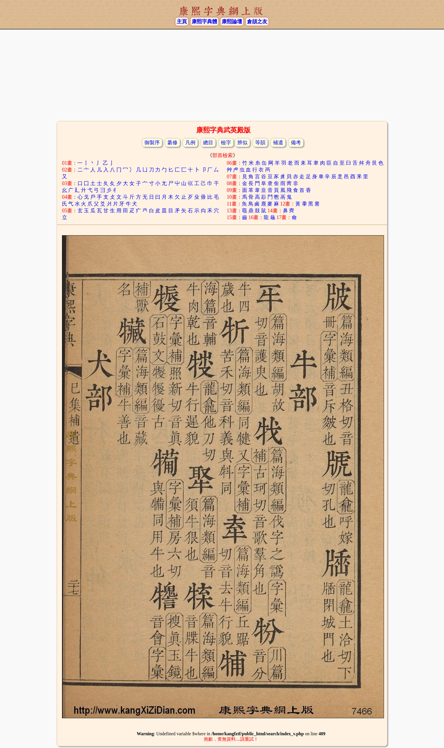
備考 (296, 142)
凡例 (190, 142)
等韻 (260, 142)
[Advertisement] (222, 74)
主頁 (182, 21)
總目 (208, 142)
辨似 (242, 142)
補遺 (278, 142)
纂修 (172, 142)
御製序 (152, 142)
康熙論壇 (232, 21)
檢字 (226, 142)
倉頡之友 (257, 21)
